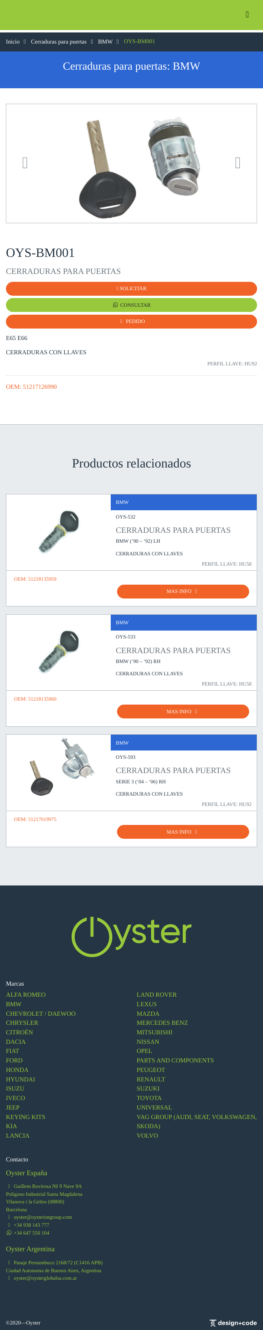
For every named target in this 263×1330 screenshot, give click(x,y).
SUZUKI (148, 1086)
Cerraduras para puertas (63, 41)
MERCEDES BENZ (162, 1021)
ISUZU (15, 1086)
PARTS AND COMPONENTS (175, 1058)
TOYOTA (149, 1095)
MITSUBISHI (154, 1030)
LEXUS (147, 1002)
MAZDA (148, 1012)
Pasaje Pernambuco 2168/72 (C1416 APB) (53, 1259)
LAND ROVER (156, 993)
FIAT (12, 1049)
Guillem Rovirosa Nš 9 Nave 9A (43, 1183)
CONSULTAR (131, 305)
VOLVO (147, 1132)
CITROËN (19, 1030)
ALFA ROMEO (25, 993)
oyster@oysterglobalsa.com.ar (41, 1274)
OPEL (144, 1049)
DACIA (15, 1040)
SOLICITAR (131, 288)
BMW (108, 41)
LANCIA (17, 1132)
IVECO (15, 1095)
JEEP (12, 1104)
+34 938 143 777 (27, 1221)
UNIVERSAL (154, 1104)
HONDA (17, 1067)
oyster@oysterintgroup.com (38, 1213)
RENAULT (151, 1077)
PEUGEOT (151, 1067)
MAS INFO (183, 590)
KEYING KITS (25, 1114)
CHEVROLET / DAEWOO (40, 1012)
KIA (11, 1123)
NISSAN (148, 1040)
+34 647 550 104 (27, 1229)
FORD (14, 1058)
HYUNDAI (20, 1077)
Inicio (17, 41)
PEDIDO (131, 321)
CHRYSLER (22, 1021)
